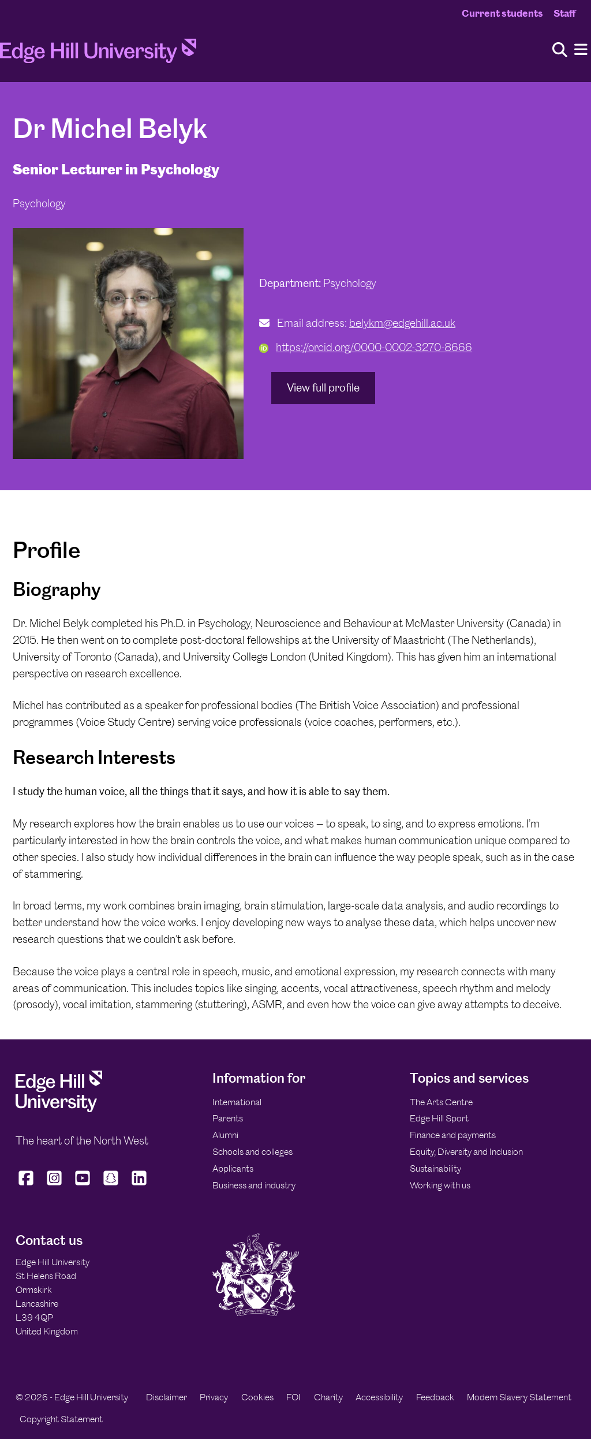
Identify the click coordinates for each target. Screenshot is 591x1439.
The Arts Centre (441, 1102)
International (236, 1102)
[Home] (98, 54)
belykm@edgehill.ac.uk (402, 323)
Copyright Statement (61, 1419)
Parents (227, 1118)
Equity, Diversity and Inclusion (466, 1151)
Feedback (435, 1397)
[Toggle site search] (560, 50)
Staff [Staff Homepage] (564, 13)
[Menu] (581, 50)
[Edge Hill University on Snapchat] (111, 1185)
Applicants (232, 1168)
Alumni (225, 1134)
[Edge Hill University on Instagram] (55, 1185)
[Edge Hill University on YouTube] (83, 1185)
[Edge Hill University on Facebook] (27, 1185)
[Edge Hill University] (59, 1109)
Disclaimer (166, 1397)
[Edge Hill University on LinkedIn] (139, 1185)
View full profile (323, 387)
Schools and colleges (252, 1151)
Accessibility (379, 1397)
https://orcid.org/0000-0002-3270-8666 (366, 347)
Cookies (257, 1397)
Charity (328, 1397)
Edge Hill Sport (439, 1118)
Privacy (214, 1397)
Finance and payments (453, 1134)
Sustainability (435, 1168)
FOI (293, 1397)
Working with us (440, 1185)
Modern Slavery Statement (519, 1397)
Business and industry (254, 1185)
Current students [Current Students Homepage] (502, 13)
